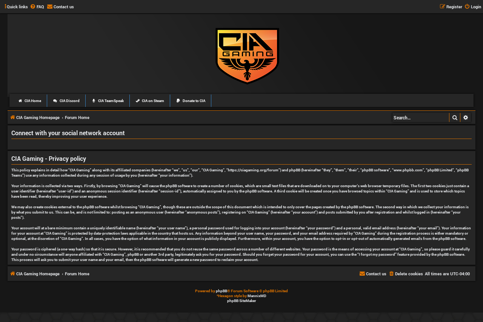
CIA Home (29, 100)
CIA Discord (66, 100)
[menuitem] (37, 6)
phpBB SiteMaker (241, 300)
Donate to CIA (190, 100)
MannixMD (257, 295)
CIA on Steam (150, 100)
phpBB (221, 290)
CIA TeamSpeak (107, 100)
